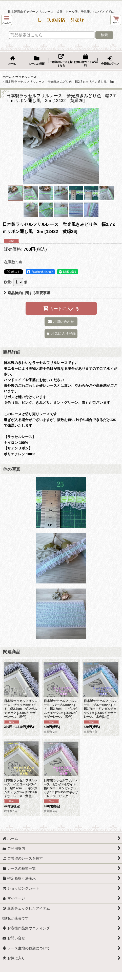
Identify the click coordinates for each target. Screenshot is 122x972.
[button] (6, 20)
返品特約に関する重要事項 (27, 293)
